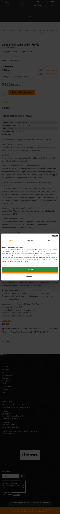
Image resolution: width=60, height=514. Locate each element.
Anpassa (30, 276)
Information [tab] (30, 241)
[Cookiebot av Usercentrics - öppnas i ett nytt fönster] (47, 236)
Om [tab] (49, 241)
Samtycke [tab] (11, 241)
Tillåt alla (30, 269)
